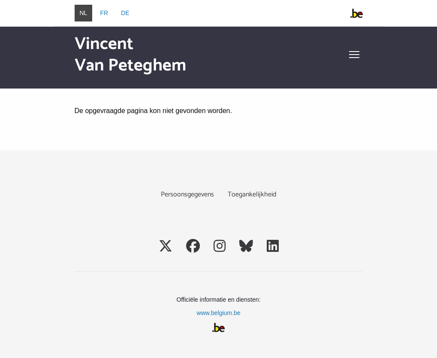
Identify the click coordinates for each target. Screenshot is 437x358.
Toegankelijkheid (252, 194)
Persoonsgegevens (187, 194)
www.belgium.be (219, 312)
